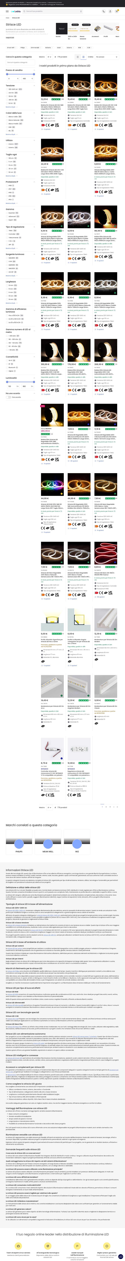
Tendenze (67, 1216)
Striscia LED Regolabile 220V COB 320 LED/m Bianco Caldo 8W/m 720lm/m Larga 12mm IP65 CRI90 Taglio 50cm (52, 291)
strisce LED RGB (13, 936)
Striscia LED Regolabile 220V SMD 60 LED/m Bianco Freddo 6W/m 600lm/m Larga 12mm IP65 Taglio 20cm (79, 231)
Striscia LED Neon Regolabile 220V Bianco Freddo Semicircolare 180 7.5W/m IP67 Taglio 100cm (78, 533)
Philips (24, 48)
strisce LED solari (38, 985)
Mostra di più (12, 107)
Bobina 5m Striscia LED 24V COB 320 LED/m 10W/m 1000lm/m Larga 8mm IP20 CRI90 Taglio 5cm (105, 108)
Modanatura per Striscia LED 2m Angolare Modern (78, 652)
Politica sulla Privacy (37, 1254)
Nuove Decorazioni (70, 1221)
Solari (60, 48)
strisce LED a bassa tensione (17, 867)
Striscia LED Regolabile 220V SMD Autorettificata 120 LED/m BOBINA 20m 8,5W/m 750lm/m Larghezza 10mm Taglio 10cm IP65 (78, 474)
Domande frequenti (12, 1227)
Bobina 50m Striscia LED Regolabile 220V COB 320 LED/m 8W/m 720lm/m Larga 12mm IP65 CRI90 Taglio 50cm (52, 353)
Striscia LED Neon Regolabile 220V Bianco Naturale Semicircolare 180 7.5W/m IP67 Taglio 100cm (51, 533)
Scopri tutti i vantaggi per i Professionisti (52, 4)
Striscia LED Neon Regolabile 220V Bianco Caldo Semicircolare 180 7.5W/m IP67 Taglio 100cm (105, 473)
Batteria (49, 48)
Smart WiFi (12, 48)
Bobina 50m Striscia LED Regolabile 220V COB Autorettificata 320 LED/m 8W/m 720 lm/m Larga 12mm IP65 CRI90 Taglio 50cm (105, 353)
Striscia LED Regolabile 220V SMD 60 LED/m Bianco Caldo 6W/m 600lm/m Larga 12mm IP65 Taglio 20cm (105, 166)
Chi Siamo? (10, 1213)
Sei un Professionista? (13, 1224)
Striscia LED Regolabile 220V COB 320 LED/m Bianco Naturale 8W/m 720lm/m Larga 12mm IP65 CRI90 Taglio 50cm (79, 293)
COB (89, 48)
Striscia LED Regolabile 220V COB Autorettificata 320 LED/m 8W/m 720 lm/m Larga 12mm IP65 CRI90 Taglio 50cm (105, 414)
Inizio (7, 18)
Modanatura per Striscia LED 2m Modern (105, 592)
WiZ (77, 793)
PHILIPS (19, 793)
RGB (80, 48)
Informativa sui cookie (54, 1254)
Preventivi (38, 1224)
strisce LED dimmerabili (15, 947)
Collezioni (67, 1230)
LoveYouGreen (69, 1232)
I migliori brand (40, 1216)
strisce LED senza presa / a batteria (85, 978)
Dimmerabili (36, 48)
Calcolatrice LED (40, 1221)
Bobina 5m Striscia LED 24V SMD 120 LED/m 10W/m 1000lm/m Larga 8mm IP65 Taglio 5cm (79, 107)
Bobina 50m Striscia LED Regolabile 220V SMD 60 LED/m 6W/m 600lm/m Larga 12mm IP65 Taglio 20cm (105, 231)
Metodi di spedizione (13, 1219)
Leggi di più (10, 37)
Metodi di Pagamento (13, 1221)
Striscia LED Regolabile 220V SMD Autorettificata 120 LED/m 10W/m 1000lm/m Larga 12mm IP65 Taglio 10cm (79, 412)
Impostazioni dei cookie (73, 1254)
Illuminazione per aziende (43, 1227)
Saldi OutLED (39, 1230)
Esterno (70, 48)
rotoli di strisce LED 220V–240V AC (48, 857)
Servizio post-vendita (92, 1254)
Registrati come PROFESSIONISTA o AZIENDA (23, 5)
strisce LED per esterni (15, 890)
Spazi (65, 1224)
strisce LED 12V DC (37, 872)
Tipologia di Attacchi (42, 1219)
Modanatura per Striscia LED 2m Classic (105, 652)
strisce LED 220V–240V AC (16, 852)
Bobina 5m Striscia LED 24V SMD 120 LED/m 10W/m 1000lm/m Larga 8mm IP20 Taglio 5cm (52, 107)
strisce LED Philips (13, 913)
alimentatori (12, 1017)
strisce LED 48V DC (49, 877)
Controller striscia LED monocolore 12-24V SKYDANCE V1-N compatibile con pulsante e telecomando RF (52, 716)
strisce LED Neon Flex (15, 969)
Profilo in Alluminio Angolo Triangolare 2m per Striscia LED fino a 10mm (78, 593)
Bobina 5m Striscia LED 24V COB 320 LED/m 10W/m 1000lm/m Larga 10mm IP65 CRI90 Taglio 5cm (52, 173)
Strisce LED (16, 18)
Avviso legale (106, 1254)
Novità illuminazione (41, 1213)
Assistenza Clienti (12, 1216)
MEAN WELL (48, 793)
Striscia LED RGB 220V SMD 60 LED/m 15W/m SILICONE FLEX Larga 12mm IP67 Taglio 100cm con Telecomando (52, 473)
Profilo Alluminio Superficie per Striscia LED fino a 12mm (51, 592)
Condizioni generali (20, 1254)
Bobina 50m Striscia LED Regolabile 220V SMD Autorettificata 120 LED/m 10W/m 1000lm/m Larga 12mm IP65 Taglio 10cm (77, 353)
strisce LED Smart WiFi (15, 1000)
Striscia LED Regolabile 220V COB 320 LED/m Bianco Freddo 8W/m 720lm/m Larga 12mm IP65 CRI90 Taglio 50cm (105, 293)
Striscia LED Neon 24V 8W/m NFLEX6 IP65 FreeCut (105, 531)
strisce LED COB (13, 961)
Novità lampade (69, 1213)
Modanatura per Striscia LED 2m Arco (52, 652)
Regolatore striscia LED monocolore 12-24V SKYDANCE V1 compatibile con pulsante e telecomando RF (79, 716)
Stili (65, 1227)
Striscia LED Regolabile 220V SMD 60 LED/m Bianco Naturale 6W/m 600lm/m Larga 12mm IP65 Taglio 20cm (52, 231)
